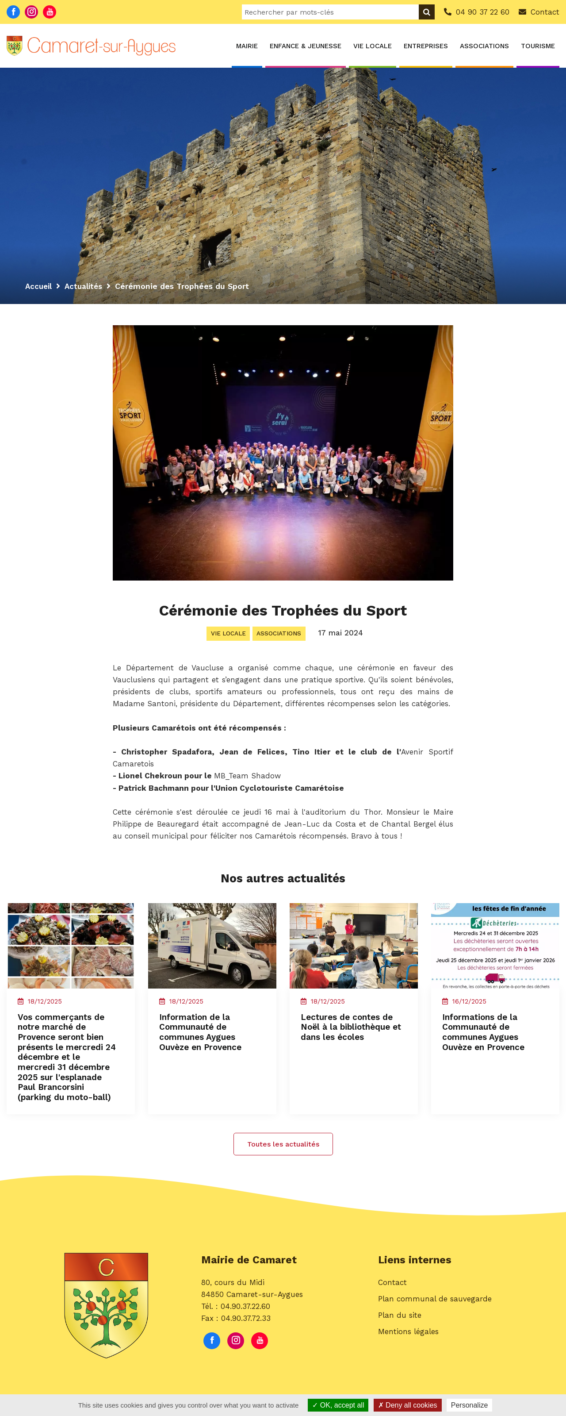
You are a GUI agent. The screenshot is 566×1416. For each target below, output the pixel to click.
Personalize (469, 1405)
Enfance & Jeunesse (305, 46)
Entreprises (426, 46)
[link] (175, 670)
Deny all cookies (407, 1405)
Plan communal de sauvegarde (435, 1313)
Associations (484, 46)
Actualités (86, 286)
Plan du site (399, 1330)
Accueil (39, 286)
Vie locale (372, 46)
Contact (392, 1297)
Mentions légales (408, 1346)
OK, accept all (338, 1405)
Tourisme (538, 46)
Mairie (247, 46)
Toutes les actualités (283, 1157)
